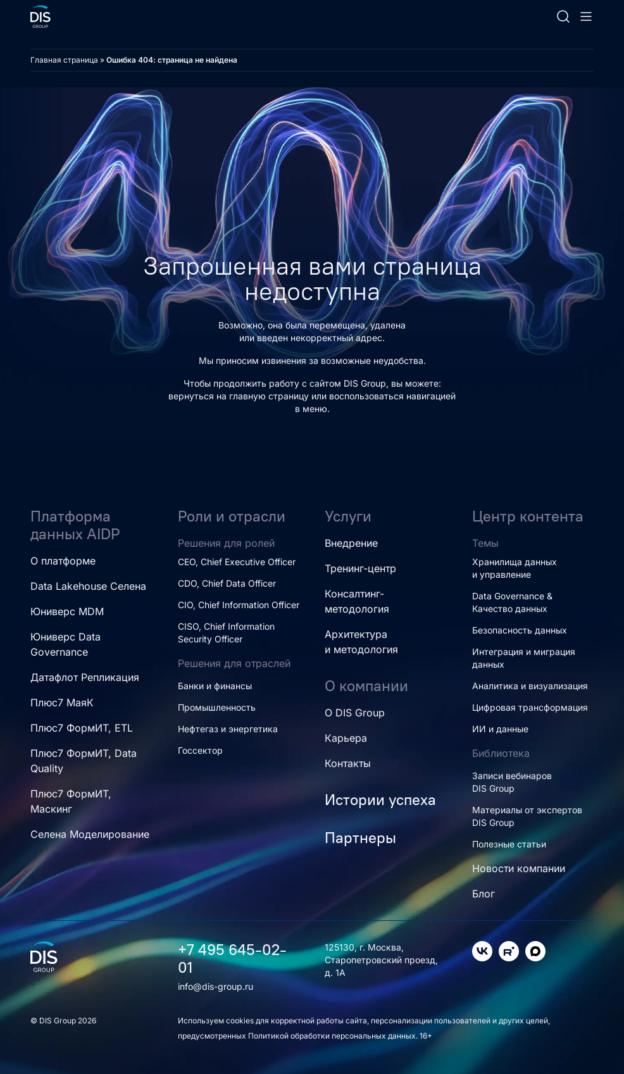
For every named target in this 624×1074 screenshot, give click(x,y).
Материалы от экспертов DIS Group (527, 816)
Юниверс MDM (67, 611)
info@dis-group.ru (215, 986)
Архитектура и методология (361, 642)
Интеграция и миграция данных (523, 658)
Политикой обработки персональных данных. (334, 1035)
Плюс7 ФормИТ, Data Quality (83, 761)
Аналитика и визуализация (530, 685)
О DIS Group (355, 712)
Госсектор (200, 750)
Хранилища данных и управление (514, 568)
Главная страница (64, 60)
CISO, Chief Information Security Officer (226, 632)
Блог (483, 893)
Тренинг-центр (360, 568)
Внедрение (351, 543)
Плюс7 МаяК (62, 702)
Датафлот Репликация (84, 677)
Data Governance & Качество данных (512, 602)
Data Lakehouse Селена (88, 586)
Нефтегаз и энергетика (228, 728)
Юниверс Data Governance (65, 644)
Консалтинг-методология (357, 601)
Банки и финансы (215, 685)
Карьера (346, 738)
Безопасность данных (519, 630)
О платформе (63, 560)
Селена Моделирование (89, 834)
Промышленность (217, 707)
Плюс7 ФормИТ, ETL (81, 727)
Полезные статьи (509, 844)
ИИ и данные (500, 728)
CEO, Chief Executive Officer (237, 561)
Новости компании (518, 868)
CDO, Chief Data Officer (227, 583)
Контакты (348, 763)
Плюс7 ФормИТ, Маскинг (70, 801)
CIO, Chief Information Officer (238, 604)
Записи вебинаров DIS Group (512, 782)
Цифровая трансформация (530, 707)
